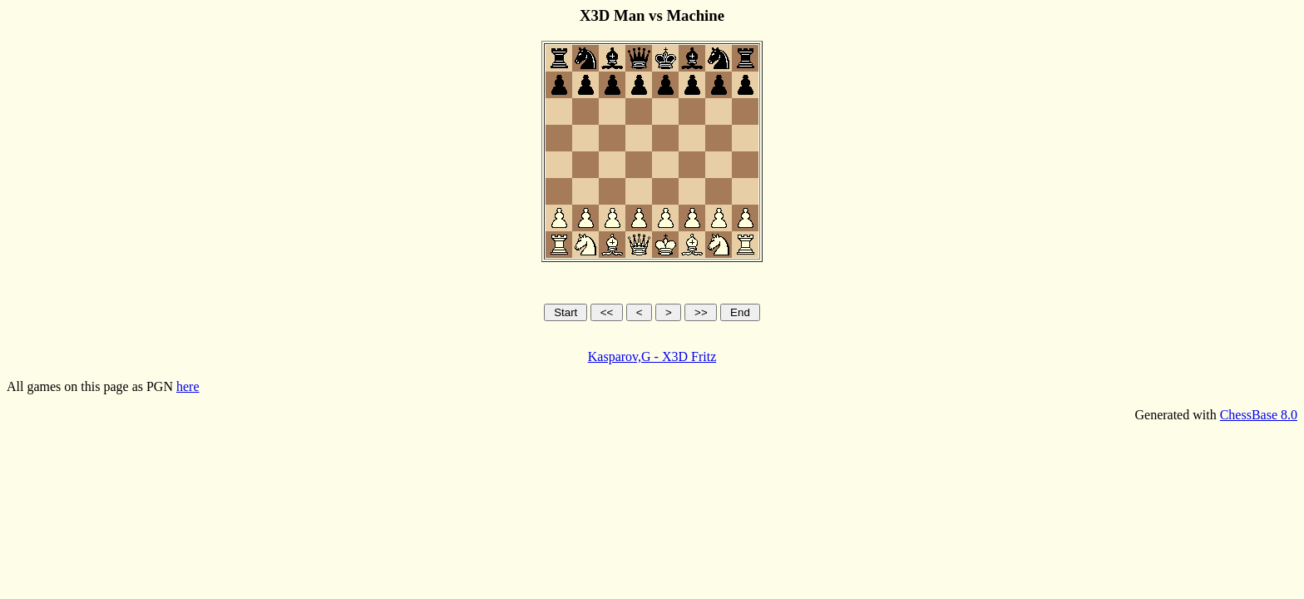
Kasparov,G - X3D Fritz (652, 356)
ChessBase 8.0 (1258, 415)
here (188, 386)
